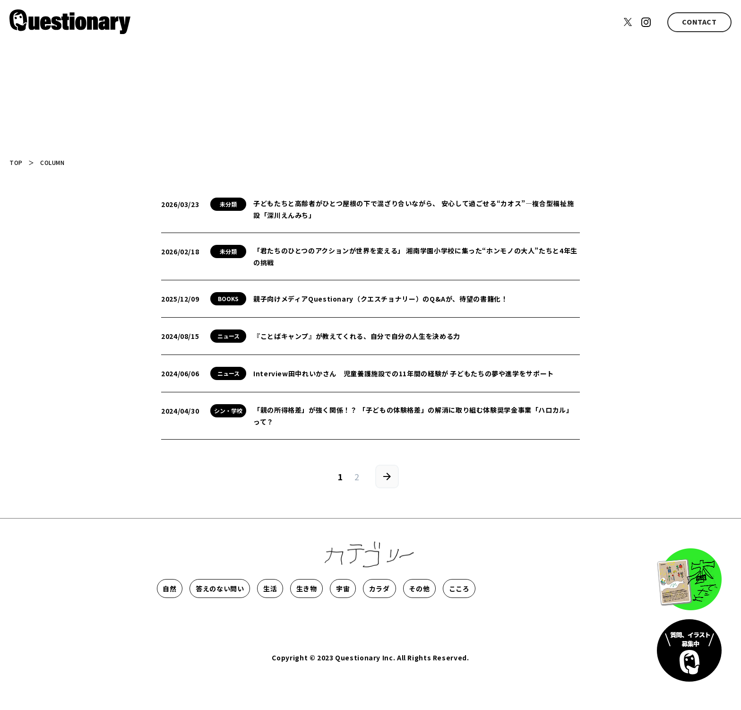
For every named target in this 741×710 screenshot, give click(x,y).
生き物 (392, 588)
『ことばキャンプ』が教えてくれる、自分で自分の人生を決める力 (356, 336)
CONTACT (699, 21)
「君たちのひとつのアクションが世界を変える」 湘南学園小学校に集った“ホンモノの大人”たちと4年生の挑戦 (415, 256)
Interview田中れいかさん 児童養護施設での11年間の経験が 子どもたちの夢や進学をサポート (403, 373)
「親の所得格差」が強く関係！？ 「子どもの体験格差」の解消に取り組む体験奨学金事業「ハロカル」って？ (413, 415)
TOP (16, 162)
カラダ (516, 588)
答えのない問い (257, 588)
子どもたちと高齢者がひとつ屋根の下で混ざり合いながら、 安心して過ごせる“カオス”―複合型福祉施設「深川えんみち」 (413, 209)
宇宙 (454, 588)
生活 (330, 588)
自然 (184, 588)
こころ (246, 617)
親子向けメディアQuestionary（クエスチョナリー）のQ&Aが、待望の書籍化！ (380, 298)
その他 (184, 617)
